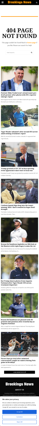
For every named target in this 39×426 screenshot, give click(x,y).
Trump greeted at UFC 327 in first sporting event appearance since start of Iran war (17, 170)
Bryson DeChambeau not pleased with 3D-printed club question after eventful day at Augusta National (18, 322)
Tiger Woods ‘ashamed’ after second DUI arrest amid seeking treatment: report (19, 133)
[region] (19, 411)
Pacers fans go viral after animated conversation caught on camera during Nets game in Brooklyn (18, 360)
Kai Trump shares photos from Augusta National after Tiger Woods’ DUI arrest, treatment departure (16, 283)
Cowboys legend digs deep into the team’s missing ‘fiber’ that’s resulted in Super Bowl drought (18, 207)
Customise (19, 417)
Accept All (19, 412)
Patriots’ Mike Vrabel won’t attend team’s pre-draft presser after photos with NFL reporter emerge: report (19, 95)
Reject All (19, 422)
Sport (3, 68)
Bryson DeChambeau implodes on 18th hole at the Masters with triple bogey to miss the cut (18, 245)
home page (31, 42)
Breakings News (19, 2)
